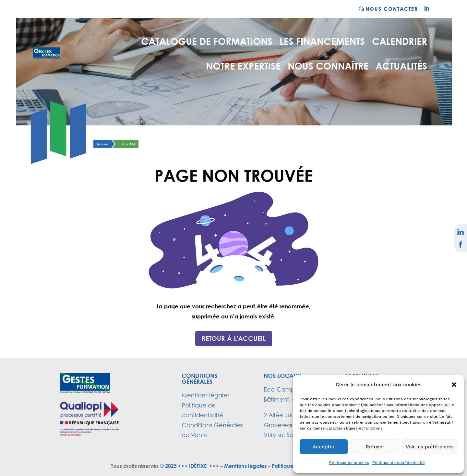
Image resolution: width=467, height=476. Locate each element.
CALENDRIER (399, 41)
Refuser (375, 447)
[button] (454, 384)
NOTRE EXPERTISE (243, 65)
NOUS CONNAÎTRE (328, 65)
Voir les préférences (430, 447)
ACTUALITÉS (401, 65)
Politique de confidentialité (398, 462)
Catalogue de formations (206, 41)
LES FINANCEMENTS (322, 41)
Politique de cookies (349, 462)
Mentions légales (206, 395)
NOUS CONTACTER (391, 9)
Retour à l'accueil (234, 338)
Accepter (324, 447)
